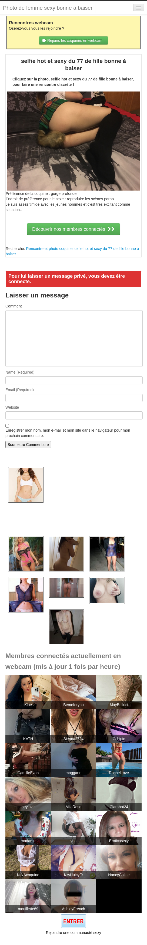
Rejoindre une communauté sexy (73, 932)
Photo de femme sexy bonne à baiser (47, 8)
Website (12, 407)
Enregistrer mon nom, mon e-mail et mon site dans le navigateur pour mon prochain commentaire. (67, 433)
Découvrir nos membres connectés (73, 229)
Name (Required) (19, 372)
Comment (13, 306)
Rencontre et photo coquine (49, 248)
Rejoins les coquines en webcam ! (73, 40)
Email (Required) (19, 390)
